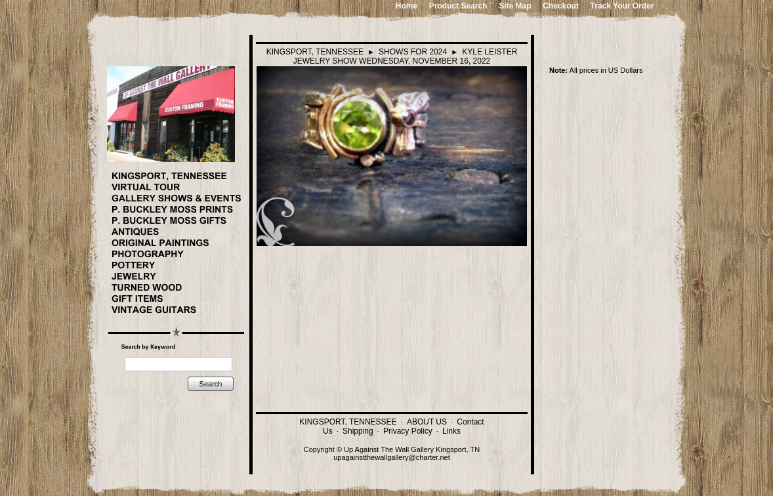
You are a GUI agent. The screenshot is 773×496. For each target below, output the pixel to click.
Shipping (358, 431)
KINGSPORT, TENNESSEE (315, 51)
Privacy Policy (407, 431)
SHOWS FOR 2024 (413, 51)
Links (451, 431)
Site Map (515, 5)
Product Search (458, 5)
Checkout (561, 5)
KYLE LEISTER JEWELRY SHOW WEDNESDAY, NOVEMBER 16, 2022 (405, 56)
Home (406, 5)
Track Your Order (622, 5)
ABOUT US (427, 421)
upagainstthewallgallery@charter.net (391, 457)
